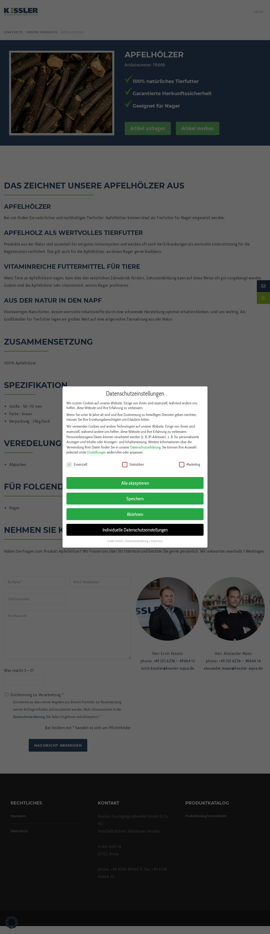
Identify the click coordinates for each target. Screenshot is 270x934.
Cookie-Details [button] (115, 536)
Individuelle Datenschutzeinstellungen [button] (135, 525)
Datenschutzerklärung (145, 442)
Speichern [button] (135, 494)
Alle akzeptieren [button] (135, 478)
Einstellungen (96, 447)
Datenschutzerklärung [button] (137, 536)
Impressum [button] (157, 536)
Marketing (189, 459)
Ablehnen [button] (135, 509)
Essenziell (76, 459)
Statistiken (133, 459)
